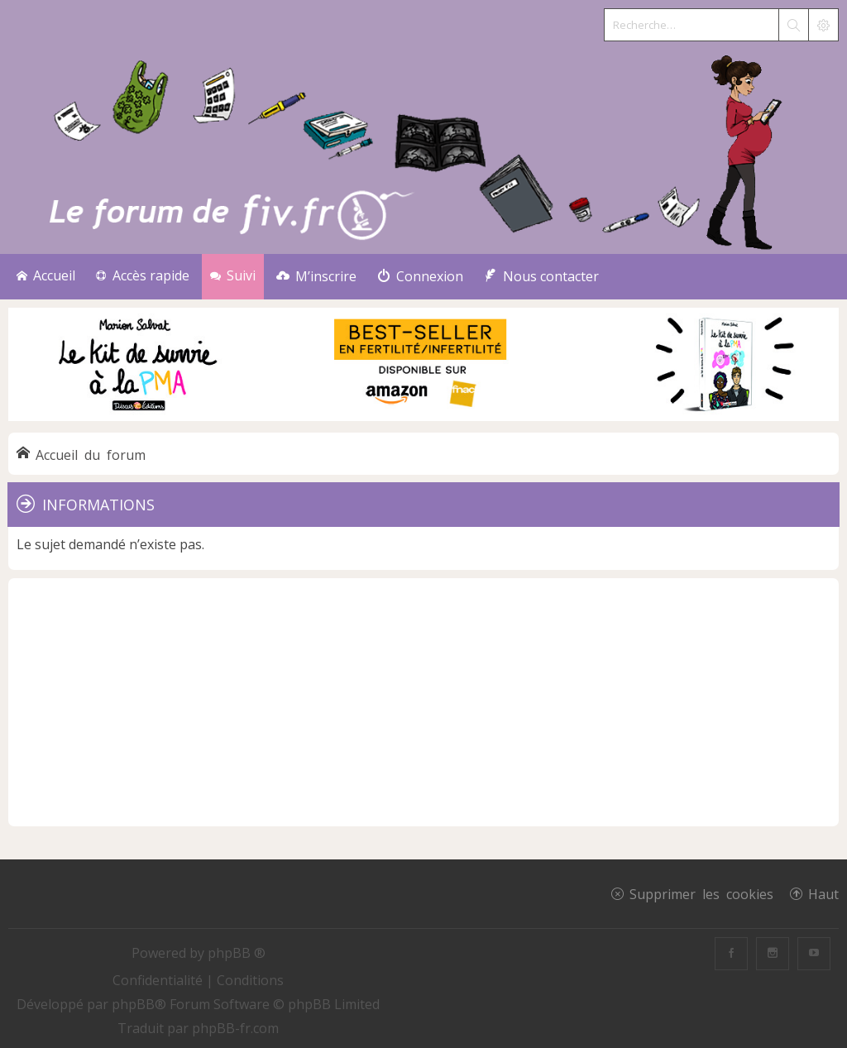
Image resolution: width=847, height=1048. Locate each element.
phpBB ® (237, 953)
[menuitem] (316, 276)
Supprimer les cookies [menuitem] (701, 893)
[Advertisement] (423, 702)
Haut (823, 893)
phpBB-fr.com (235, 1028)
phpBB (133, 1004)
